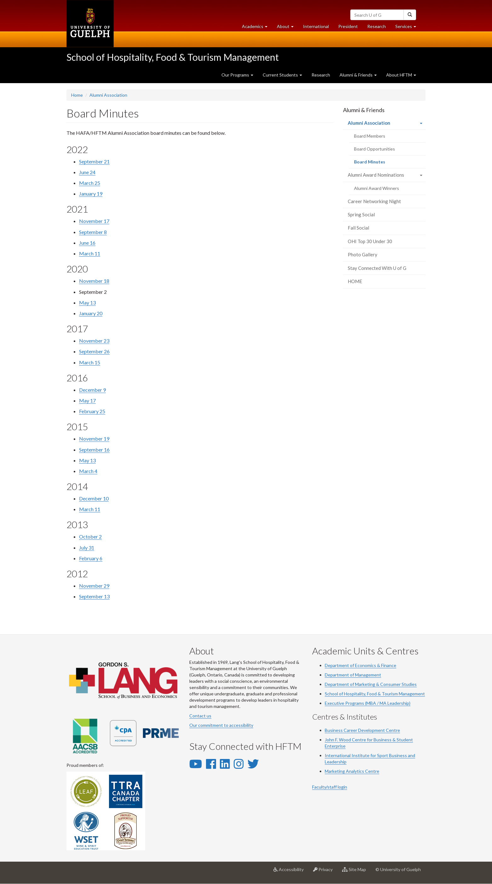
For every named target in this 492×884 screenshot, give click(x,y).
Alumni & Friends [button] (358, 74)
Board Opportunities (374, 148)
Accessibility (290, 871)
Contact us (200, 715)
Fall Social (358, 228)
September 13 (94, 596)
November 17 (94, 221)
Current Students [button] (282, 74)
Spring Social (361, 214)
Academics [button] (257, 28)
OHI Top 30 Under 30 (370, 241)
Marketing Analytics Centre (352, 771)
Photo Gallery (362, 254)
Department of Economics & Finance (360, 665)
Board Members (369, 136)
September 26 (94, 351)
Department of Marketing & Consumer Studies (371, 684)
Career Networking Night (374, 201)
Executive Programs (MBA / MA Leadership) (367, 703)
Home (77, 95)
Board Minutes (378, 163)
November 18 (94, 281)
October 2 (90, 536)
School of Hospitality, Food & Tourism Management (172, 57)
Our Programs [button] (237, 74)
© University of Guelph (398, 869)
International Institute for (351, 755)
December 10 (94, 498)
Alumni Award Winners (376, 188)
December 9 (92, 390)
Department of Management (353, 674)
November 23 (94, 341)
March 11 (89, 253)
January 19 (90, 194)
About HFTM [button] (401, 74)
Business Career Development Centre (362, 730)
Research (379, 28)
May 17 (87, 400)
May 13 (87, 302)
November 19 (94, 439)
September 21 (94, 161)
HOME (355, 281)
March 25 (89, 183)
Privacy (325, 871)
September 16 (94, 450)
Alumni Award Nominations (376, 175)
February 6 (90, 558)
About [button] (287, 28)
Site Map (356, 871)
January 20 (90, 313)
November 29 (94, 586)
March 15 (89, 362)
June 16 (87, 243)
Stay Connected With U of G (377, 268)
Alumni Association (108, 95)
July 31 (86, 547)
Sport (382, 755)
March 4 (88, 471)
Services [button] (408, 28)
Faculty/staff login (329, 787)
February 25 (92, 411)
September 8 (93, 232)
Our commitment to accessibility (221, 725)
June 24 (87, 172)
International (316, 26)
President (348, 26)
